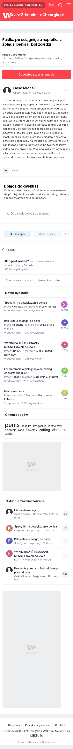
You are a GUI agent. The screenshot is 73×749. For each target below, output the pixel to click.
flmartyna (17, 324)
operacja (10, 430)
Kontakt (60, 725)
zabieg (44, 430)
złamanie (59, 430)
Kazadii (16, 376)
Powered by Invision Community (36, 742)
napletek (31, 430)
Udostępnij (18, 234)
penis (12, 424)
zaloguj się (56, 194)
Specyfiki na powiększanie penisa (25, 302)
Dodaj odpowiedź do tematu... (28, 213)
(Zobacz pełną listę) (17, 269)
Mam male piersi (14, 391)
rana (21, 430)
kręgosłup (39, 426)
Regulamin (14, 725)
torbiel (9, 433)
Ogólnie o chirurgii (47, 376)
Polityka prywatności (38, 725)
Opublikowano (32, 92)
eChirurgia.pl (52, 15)
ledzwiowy (55, 426)
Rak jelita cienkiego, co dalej (22, 320)
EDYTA (16, 350)
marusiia (17, 395)
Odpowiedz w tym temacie (36, 74)
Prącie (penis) (47, 306)
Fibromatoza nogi (25, 510)
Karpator (17, 306)
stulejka (26, 426)
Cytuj (15, 170)
